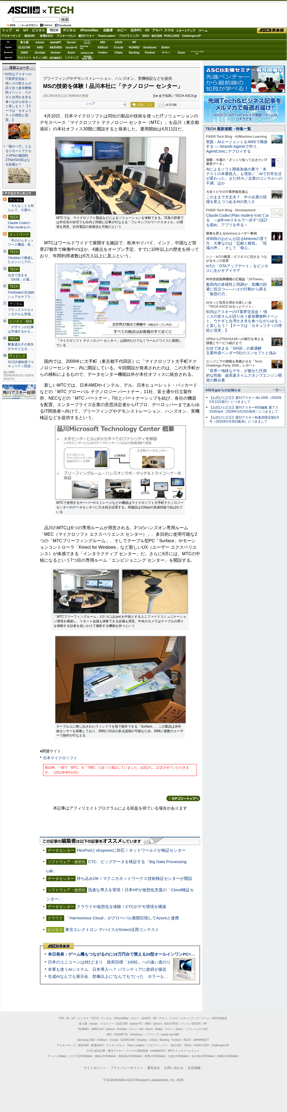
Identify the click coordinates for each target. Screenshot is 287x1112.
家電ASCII (46, 35)
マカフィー (24, 57)
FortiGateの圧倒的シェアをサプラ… (21, 295)
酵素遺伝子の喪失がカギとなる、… (21, 347)
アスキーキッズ (11, 35)
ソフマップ (71, 57)
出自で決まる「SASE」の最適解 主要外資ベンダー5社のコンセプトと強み (241, 350)
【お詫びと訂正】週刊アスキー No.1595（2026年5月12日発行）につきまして (245, 400)
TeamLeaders (106, 35)
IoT (25, 30)
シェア (90, 103)
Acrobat (40, 52)
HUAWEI (134, 47)
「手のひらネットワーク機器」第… (21, 243)
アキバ (157, 30)
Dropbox (102, 52)
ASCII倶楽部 (271, 30)
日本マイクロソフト (60, 758)
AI (17, 30)
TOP (61, 1018)
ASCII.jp (23, 10)
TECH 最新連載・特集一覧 (228, 129)
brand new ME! (170, 1034)
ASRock (102, 47)
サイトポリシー (95, 1068)
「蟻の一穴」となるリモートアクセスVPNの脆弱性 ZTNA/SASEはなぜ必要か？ (18, 155)
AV (147, 30)
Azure (71, 52)
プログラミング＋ (157, 1045)
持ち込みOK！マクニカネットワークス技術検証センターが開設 (134, 878)
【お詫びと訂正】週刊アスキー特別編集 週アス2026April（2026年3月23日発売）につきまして (243, 409)
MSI (102, 42)
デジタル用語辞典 (137, 1050)
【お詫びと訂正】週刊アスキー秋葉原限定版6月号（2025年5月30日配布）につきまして (244, 419)
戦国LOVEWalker (227, 1056)
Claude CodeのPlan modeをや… (20, 225)
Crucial (118, 47)
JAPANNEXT (55, 58)
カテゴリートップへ (183, 798)
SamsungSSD (84, 47)
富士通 (24, 42)
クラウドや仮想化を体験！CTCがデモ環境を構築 (121, 906)
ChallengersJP (191, 35)
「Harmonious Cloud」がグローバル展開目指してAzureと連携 (122, 918)
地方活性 (156, 35)
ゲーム (203, 30)
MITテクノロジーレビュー (184, 1050)
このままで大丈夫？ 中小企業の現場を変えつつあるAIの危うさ (236, 199)
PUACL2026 (172, 35)
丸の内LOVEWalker (203, 1056)
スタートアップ (185, 30)
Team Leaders (135, 1045)
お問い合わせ (174, 1068)
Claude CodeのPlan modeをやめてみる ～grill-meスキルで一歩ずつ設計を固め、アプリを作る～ (237, 220)
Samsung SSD (86, 1039)
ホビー (122, 30)
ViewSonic (150, 47)
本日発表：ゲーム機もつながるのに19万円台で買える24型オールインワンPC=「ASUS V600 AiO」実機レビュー (150, 954)
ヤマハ (166, 52)
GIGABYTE (71, 47)
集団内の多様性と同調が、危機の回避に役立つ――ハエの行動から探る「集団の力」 (236, 289)
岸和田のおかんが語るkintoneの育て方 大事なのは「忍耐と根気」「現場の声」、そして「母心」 (237, 243)
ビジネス (38, 30)
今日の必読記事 (95, 1050)
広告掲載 (194, 1068)
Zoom (181, 52)
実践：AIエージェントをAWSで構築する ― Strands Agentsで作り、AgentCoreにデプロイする (237, 146)
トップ (7, 30)
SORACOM (127, 1039)
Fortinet (150, 52)
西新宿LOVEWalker (130, 1056)
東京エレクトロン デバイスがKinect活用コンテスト (112, 929)
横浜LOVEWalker (105, 1056)
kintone (56, 52)
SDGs (145, 35)
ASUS (118, 42)
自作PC (136, 30)
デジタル (69, 30)
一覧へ (277, 389)
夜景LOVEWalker (155, 1056)
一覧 (124, 104)
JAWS (24, 52)
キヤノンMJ (40, 57)
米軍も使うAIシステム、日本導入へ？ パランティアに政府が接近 (107, 969)
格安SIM (29, 35)
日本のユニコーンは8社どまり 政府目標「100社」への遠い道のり (109, 962)
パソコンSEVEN (87, 42)
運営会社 (153, 1068)
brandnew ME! (87, 57)
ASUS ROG (56, 47)
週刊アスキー (86, 35)
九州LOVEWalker (178, 1056)
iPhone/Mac (89, 30)
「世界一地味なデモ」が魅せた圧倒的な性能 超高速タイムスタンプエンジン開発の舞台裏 (244, 375)
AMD (40, 47)
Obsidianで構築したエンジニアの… (21, 260)
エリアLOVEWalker (81, 1056)
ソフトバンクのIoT (197, 53)
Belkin (165, 47)
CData (118, 52)
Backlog (134, 52)
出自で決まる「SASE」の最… (20, 277)
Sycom (71, 42)
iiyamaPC (55, 42)
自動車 (108, 30)
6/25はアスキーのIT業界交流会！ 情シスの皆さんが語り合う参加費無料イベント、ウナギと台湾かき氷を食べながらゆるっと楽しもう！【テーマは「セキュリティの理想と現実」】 (18, 97)
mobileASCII (158, 1050)
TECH (58, 10)
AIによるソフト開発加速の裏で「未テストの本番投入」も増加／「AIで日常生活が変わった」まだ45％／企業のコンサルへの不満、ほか (244, 176)
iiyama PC (136, 1023)
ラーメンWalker (57, 1056)
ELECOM (24, 47)
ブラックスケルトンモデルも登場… (21, 312)
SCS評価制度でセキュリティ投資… (21, 364)
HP (134, 42)
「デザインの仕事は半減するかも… (21, 329)
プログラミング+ (129, 35)
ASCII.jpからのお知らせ (223, 390)
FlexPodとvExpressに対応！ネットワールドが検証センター (131, 850)
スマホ (169, 30)
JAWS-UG (97, 1029)
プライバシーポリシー (126, 1068)
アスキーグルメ (66, 35)
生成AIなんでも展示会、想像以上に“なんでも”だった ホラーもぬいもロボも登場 (122, 976)
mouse (39, 42)
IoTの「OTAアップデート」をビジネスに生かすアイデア (237, 268)
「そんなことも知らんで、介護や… (21, 208)
